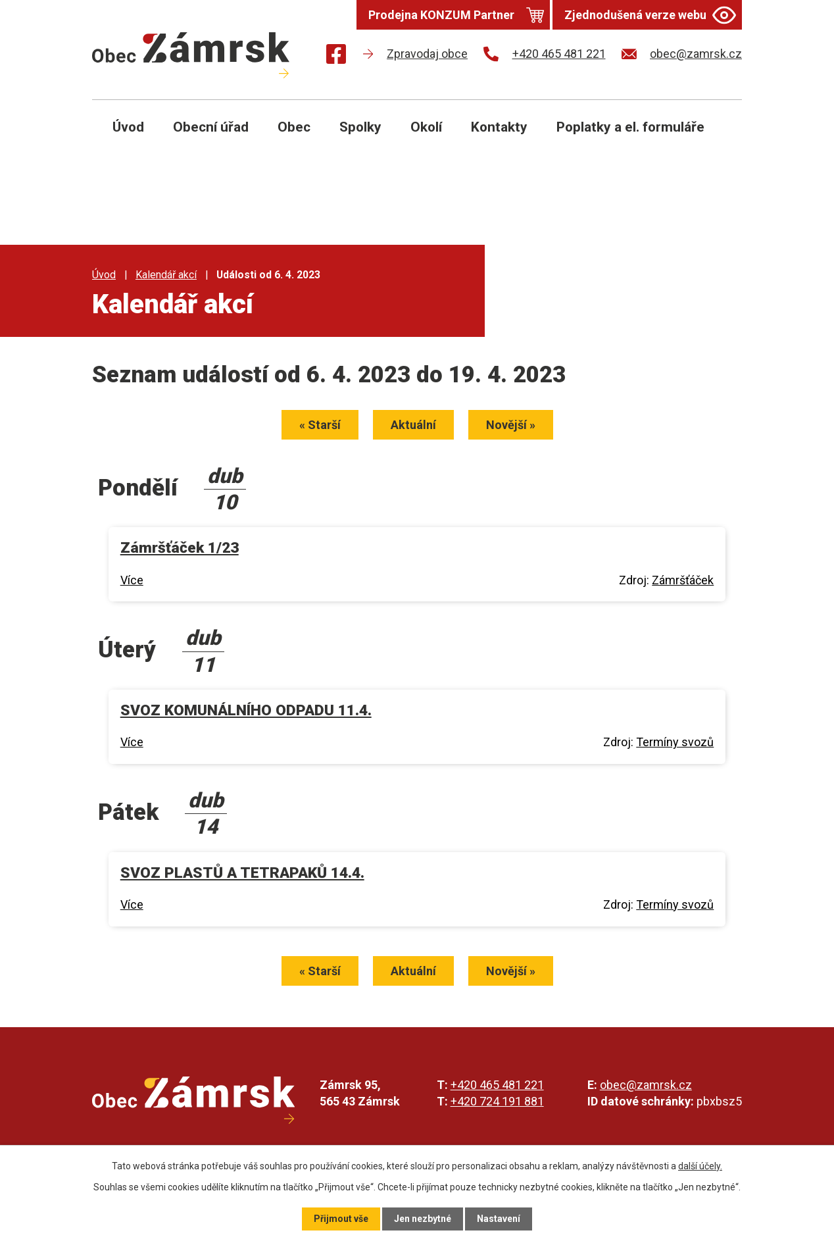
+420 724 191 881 (497, 1101)
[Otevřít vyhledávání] (717, 137)
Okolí (426, 127)
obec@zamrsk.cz (646, 1085)
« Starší (320, 425)
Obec (294, 127)
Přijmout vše (341, 1218)
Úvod (128, 127)
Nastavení (498, 1218)
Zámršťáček (683, 580)
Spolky (360, 127)
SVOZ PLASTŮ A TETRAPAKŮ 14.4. (242, 873)
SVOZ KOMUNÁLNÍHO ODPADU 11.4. (246, 710)
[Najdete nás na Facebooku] (336, 56)
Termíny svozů (675, 742)
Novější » (510, 425)
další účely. (700, 1166)
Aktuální (413, 425)
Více (131, 580)
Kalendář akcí (166, 274)
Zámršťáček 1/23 (179, 548)
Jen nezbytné (422, 1218)
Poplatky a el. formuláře (630, 127)
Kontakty (499, 127)
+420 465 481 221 (497, 1085)
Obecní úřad (211, 127)
